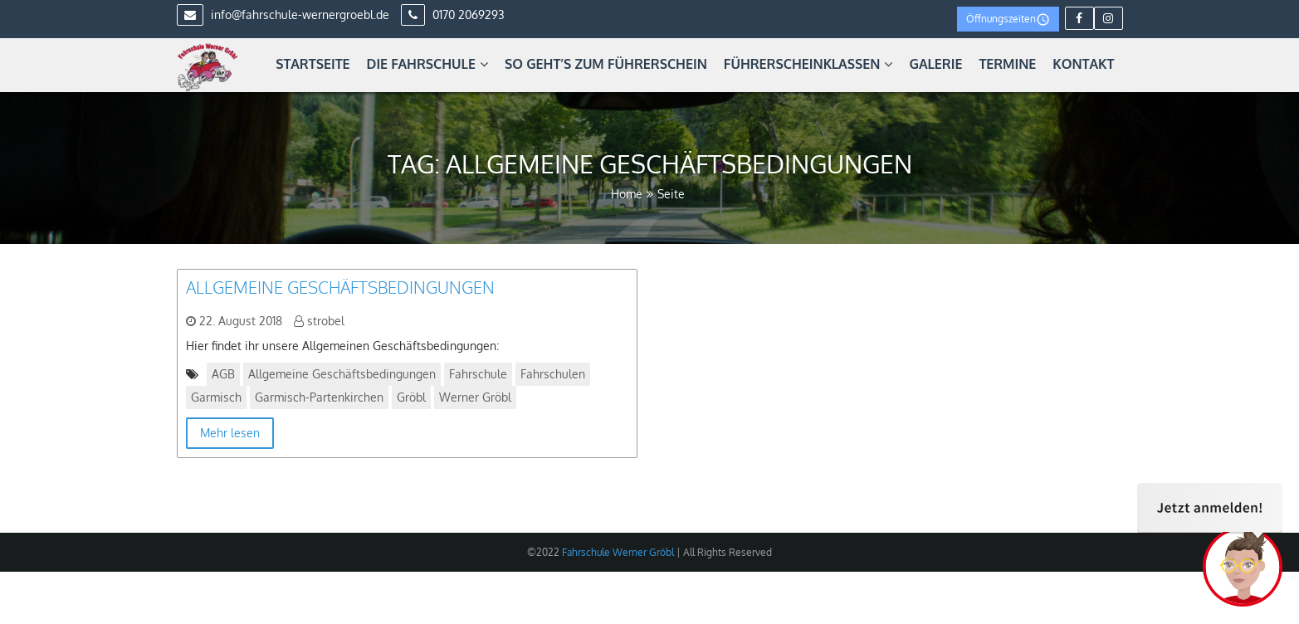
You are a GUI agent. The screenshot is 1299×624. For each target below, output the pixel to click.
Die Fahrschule (427, 64)
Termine (1007, 64)
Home (626, 194)
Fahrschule (478, 374)
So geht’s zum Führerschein (606, 64)
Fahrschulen (552, 374)
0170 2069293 (453, 14)
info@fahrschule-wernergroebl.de (283, 14)
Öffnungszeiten (1008, 19)
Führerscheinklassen (808, 64)
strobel (325, 321)
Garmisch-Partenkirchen (319, 397)
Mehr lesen (230, 433)
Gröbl (411, 397)
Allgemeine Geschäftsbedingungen (340, 287)
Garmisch (216, 397)
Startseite (312, 64)
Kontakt (1083, 64)
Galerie (935, 64)
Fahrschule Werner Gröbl (616, 552)
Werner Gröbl (475, 397)
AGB (223, 374)
